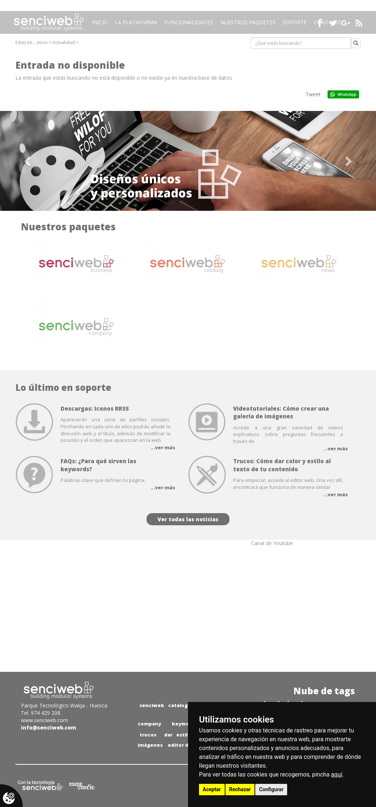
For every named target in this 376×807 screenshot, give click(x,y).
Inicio (100, 22)
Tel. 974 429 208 (40, 712)
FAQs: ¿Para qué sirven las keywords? (98, 464)
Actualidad (64, 42)
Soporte (295, 22)
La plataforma (136, 22)
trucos (148, 734)
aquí (337, 774)
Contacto (328, 22)
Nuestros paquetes (247, 22)
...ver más (163, 447)
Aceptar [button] (212, 789)
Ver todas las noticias (188, 519)
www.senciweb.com (44, 720)
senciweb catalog (164, 705)
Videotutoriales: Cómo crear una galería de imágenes (281, 412)
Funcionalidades (188, 22)
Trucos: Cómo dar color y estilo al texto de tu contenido (282, 464)
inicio (42, 42)
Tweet (313, 94)
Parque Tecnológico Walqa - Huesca (64, 705)
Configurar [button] (271, 789)
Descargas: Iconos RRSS (95, 408)
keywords (184, 723)
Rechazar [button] (240, 789)
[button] (28, 161)
